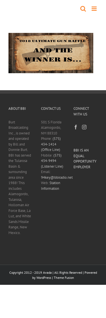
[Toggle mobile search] (83, 9)
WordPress (43, 277)
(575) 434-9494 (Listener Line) (52, 161)
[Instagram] (84, 127)
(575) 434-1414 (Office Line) (51, 144)
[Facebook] (75, 127)
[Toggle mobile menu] (95, 9)
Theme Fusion (64, 277)
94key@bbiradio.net (57, 177)
